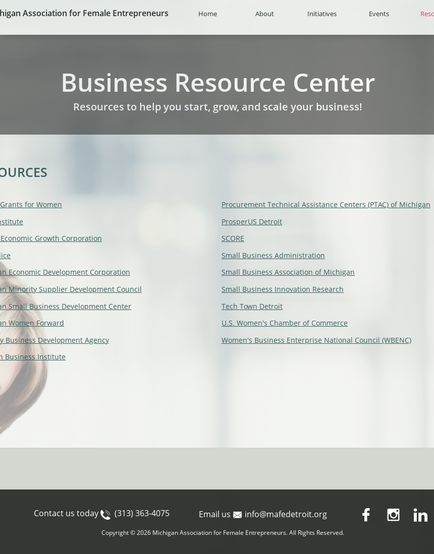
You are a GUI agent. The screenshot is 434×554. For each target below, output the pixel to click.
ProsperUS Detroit (252, 221)
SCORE (233, 238)
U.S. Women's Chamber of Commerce (285, 323)
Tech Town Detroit (252, 306)
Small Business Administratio (271, 255)
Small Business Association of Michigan (288, 272)
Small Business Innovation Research (283, 289)
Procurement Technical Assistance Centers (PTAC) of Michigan (326, 204)
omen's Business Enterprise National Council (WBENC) (319, 340)
